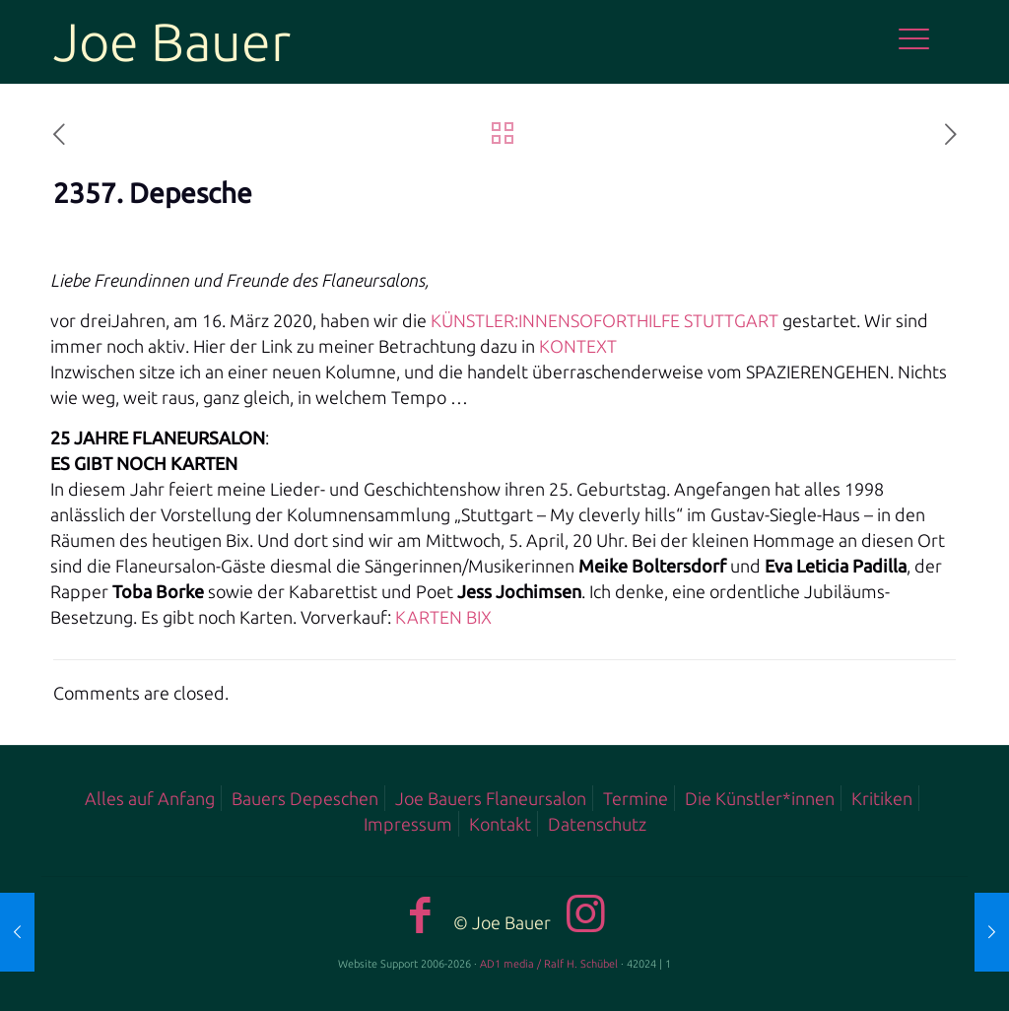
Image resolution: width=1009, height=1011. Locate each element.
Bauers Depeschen (305, 798)
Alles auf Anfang (150, 798)
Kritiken (881, 798)
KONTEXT (576, 346)
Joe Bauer (172, 41)
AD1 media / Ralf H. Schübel (549, 964)
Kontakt (500, 824)
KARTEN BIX (441, 617)
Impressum (408, 824)
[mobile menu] (924, 41)
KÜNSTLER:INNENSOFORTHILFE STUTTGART (602, 320)
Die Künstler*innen (760, 798)
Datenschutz (597, 824)
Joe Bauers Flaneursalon (490, 798)
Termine (635, 798)
